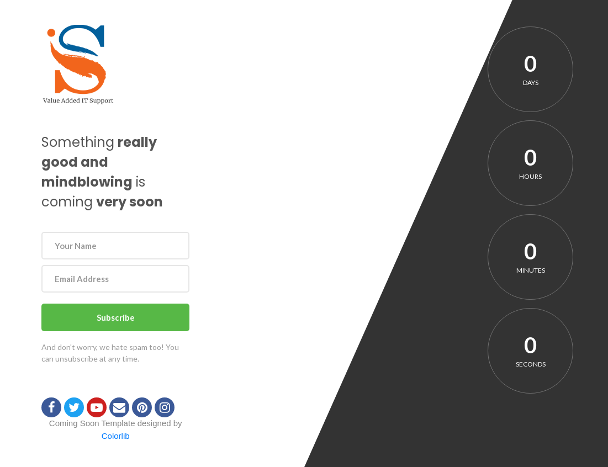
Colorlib (116, 436)
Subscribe (116, 317)
